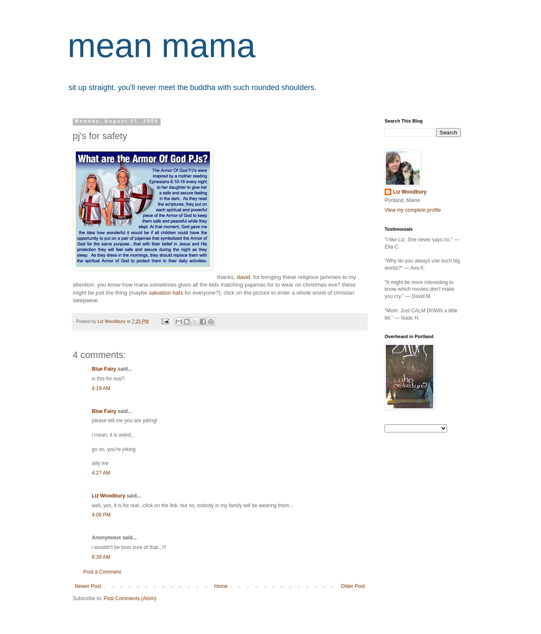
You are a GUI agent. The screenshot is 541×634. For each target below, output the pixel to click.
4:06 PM (101, 515)
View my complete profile (413, 210)
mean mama (162, 45)
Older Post (353, 586)
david (243, 277)
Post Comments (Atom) (130, 598)
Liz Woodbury (108, 496)
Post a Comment (102, 572)
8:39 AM (101, 557)
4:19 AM (101, 388)
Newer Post (88, 586)
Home (221, 586)
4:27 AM (101, 473)
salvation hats (166, 293)
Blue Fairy (104, 369)
